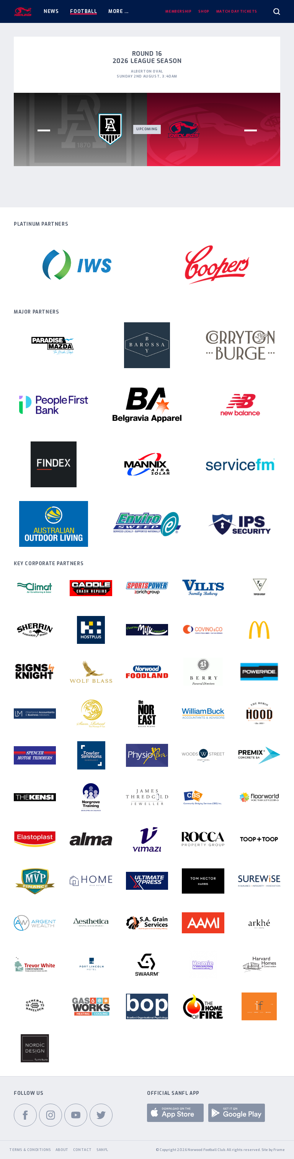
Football (83, 11)
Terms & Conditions (30, 1150)
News (51, 11)
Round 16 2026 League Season (147, 57)
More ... (118, 11)
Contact (82, 1150)
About (62, 1150)
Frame (279, 1150)
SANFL (102, 1150)
